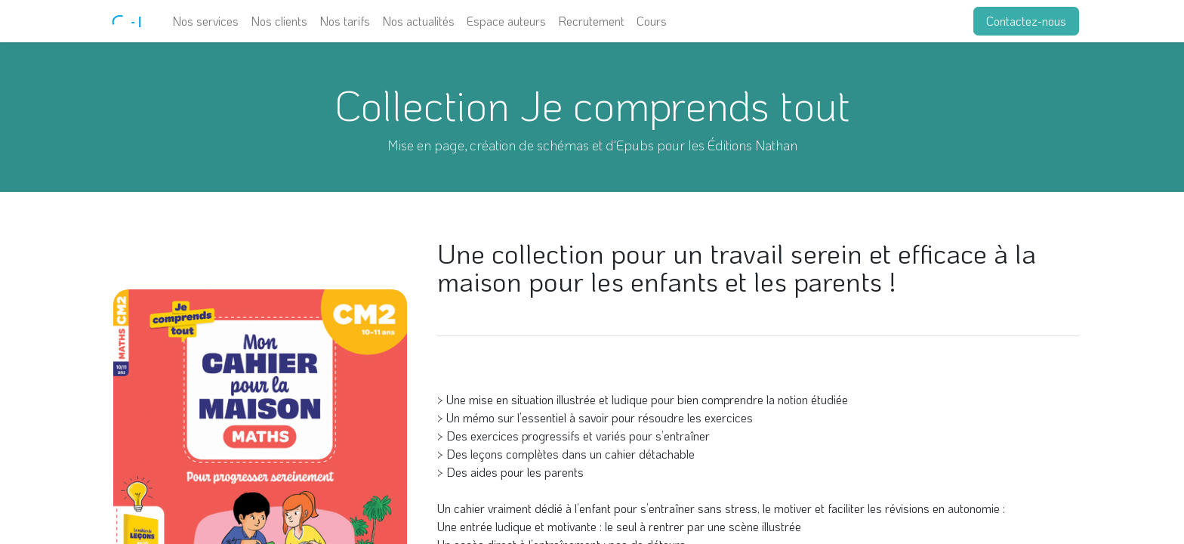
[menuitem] (205, 21)
